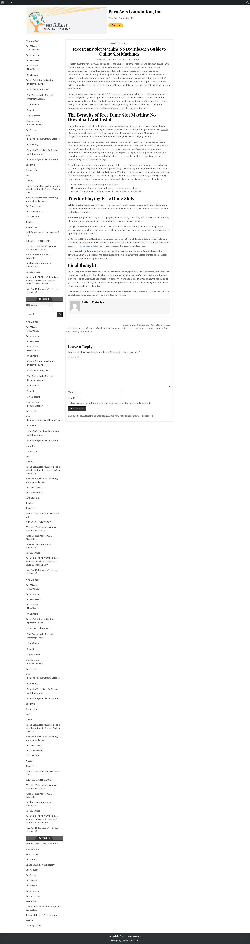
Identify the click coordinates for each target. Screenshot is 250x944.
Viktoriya (103, 59)
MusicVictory (32, 121)
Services (30, 920)
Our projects (32, 55)
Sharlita (31, 110)
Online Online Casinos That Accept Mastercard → (148, 325)
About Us (30, 165)
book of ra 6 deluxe (89, 246)
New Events (33, 69)
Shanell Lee (33, 104)
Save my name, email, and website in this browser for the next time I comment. (110, 403)
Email (71, 398)
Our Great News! (34, 211)
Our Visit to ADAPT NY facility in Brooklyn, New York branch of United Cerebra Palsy (42, 280)
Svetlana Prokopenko (38, 89)
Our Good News (34, 206)
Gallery (29, 180)
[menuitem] (3, 2)
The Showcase (33, 272)
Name (72, 392)
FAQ (28, 175)
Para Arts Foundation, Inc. (121, 18)
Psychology (33, 144)
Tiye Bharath (33, 116)
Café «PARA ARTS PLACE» (39, 241)
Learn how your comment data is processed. (131, 416)
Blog (28, 135)
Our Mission (32, 46)
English (32, 306)
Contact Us (31, 170)
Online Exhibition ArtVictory (40, 80)
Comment (73, 357)
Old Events (32, 75)
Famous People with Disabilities (43, 139)
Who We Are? (33, 41)
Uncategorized (119, 43)
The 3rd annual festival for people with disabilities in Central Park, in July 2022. (43, 189)
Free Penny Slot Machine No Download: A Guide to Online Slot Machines (119, 51)
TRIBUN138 (33, 50)
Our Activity (32, 65)
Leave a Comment (133, 59)
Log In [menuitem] (9, 2)
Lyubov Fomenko (36, 84)
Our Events (31, 130)
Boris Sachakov (35, 124)
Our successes (33, 60)
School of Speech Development (43, 159)
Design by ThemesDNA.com (125, 941)
